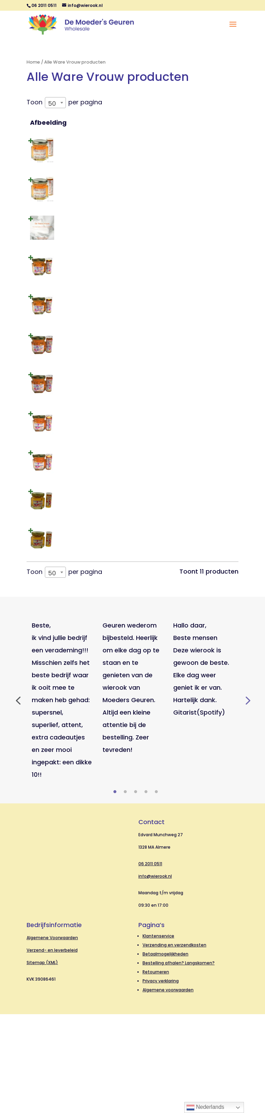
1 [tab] (114, 890)
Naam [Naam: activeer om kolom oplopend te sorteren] (84, 122)
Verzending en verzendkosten (174, 1044)
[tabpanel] (62, 799)
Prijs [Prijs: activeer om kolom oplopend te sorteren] (177, 122)
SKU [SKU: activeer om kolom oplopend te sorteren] (147, 122)
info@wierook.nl (155, 975)
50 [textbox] (52, 103)
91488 (150, 237)
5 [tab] (156, 890)
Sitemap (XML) (42, 1061)
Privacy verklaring (161, 1080)
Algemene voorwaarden (168, 1089)
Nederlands (205, 1107)
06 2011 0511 (150, 962)
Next (247, 799)
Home (33, 62)
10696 (149, 578)
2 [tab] (125, 890)
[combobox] (55, 102)
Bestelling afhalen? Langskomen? (179, 1062)
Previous (18, 799)
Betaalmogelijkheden (165, 1053)
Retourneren (156, 1071)
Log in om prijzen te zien (185, 155)
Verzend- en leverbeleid (52, 1049)
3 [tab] (135, 890)
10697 (149, 625)
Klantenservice (158, 1035)
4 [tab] (146, 890)
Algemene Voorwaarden (52, 1036)
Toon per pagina (64, 102)
